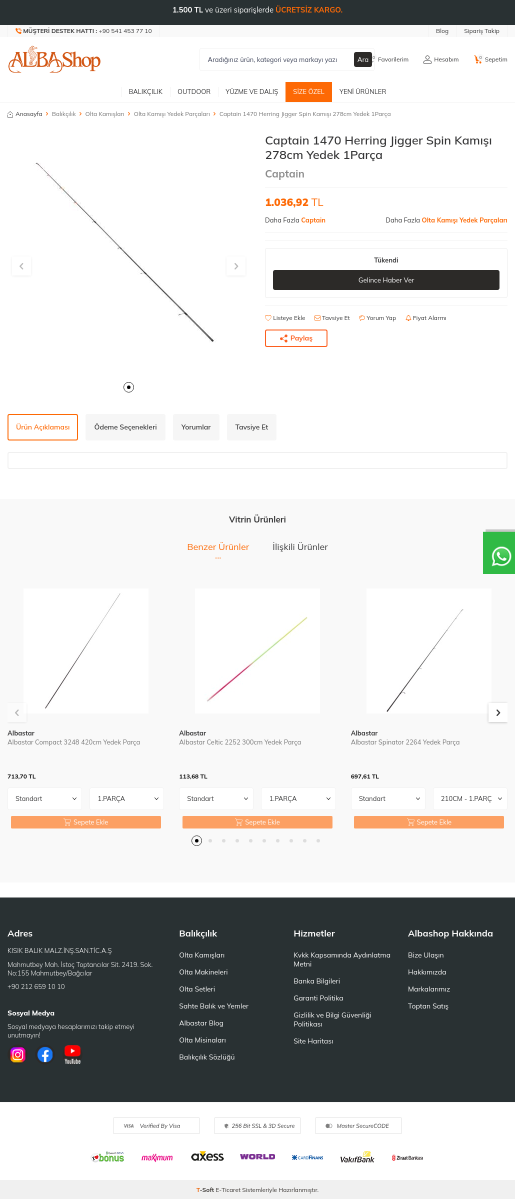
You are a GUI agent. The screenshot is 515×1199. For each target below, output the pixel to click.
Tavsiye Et (332, 318)
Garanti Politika (319, 998)
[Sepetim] (491, 60)
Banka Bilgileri (317, 981)
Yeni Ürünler (363, 92)
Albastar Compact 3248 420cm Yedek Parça (74, 742)
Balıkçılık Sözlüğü (206, 1057)
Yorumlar (196, 427)
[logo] (55, 59)
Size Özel (308, 92)
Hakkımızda (427, 972)
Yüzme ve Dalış (252, 92)
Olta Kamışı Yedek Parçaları (172, 114)
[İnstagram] (18, 1054)
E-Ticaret (228, 1190)
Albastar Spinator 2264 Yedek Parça (405, 742)
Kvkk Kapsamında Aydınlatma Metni (342, 959)
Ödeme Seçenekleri (125, 427)
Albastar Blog (201, 1023)
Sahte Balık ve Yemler (213, 1006)
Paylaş (296, 338)
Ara (363, 59)
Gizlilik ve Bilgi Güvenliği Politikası (333, 1019)
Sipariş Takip (482, 30)
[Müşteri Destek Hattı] (84, 31)
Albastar (21, 733)
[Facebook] (45, 1054)
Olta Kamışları (105, 114)
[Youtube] (72, 1054)
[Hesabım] (441, 60)
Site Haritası (313, 1041)
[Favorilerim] (387, 60)
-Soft (206, 1190)
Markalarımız (429, 989)
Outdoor (194, 92)
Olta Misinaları (202, 1040)
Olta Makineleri (203, 972)
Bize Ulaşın (426, 955)
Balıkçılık (145, 92)
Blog (442, 30)
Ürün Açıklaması (43, 427)
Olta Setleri (197, 989)
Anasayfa (25, 114)
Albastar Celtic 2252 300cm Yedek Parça (240, 742)
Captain (284, 173)
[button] (128, 387)
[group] (129, 254)
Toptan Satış (428, 1006)
